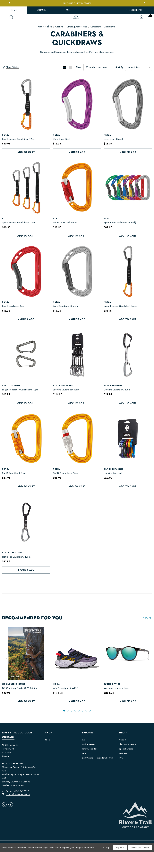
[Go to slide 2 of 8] (68, 710)
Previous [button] (9, 3)
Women (41, 10)
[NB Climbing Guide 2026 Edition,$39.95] (26, 653)
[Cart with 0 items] (149, 17)
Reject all (120, 847)
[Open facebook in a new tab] (10, 804)
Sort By (119, 67)
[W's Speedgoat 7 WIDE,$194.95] (77, 653)
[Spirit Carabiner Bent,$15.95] (26, 271)
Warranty (123, 753)
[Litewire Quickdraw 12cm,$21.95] (128, 355)
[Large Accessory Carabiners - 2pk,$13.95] (26, 355)
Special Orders (126, 748)
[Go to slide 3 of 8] (71, 710)
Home (13, 10)
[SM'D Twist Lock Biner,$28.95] (77, 188)
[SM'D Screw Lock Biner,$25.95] (77, 438)
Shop (47, 739)
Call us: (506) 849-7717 (17, 791)
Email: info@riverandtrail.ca (18, 794)
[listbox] (138, 67)
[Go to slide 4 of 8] (75, 710)
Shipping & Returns (127, 744)
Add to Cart (26, 152)
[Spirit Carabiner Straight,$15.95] (77, 271)
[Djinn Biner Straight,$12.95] (128, 104)
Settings (105, 847)
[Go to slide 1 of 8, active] (64, 710)
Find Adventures (89, 744)
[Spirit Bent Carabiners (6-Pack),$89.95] (128, 188)
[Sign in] (141, 17)
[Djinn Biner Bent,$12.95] (77, 104)
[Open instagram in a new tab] (4, 804)
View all (147, 618)
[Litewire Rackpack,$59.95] (128, 438)
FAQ (84, 753)
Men (68, 10)
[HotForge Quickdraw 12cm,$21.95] (26, 522)
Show (78, 67)
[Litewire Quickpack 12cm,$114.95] (77, 355)
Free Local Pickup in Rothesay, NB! (77, 3)
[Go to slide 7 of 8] (86, 710)
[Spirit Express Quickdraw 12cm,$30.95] (26, 104)
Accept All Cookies (140, 847)
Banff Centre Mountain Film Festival (97, 757)
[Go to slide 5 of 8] (79, 710)
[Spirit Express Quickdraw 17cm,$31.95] (128, 271)
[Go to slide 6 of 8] (82, 710)
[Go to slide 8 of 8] (90, 710)
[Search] (11, 17)
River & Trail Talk (89, 748)
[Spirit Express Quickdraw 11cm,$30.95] (26, 188)
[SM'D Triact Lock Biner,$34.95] (26, 438)
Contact (122, 739)
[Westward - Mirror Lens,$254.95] (128, 653)
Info (83, 739)
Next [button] (144, 3)
